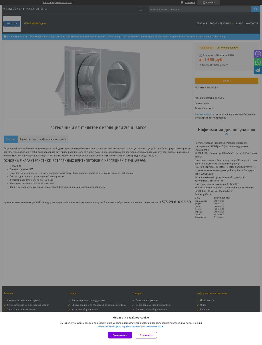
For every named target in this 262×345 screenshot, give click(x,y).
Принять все (120, 335)
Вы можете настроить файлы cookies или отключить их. (129, 327)
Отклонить (146, 335)
